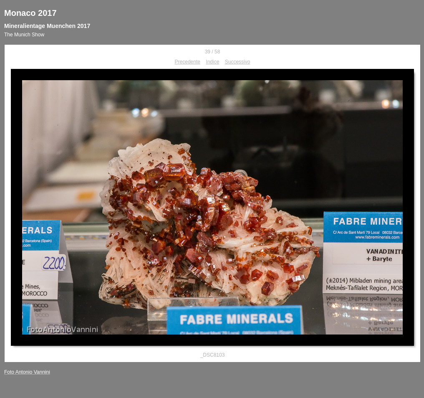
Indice (212, 62)
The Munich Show (24, 35)
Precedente (187, 62)
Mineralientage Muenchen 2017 (47, 26)
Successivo (237, 62)
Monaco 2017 (30, 13)
